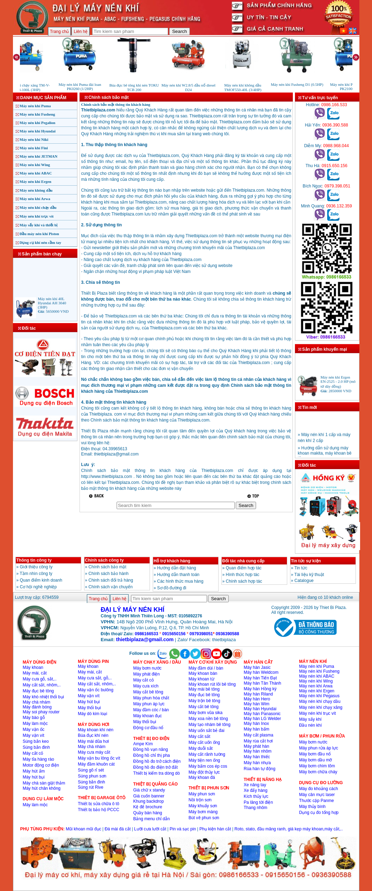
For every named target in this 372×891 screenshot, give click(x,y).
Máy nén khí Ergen (35, 181)
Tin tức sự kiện (306, 560)
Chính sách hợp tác (244, 581)
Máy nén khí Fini (34, 148)
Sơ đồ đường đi (171, 587)
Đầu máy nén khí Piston (39, 234)
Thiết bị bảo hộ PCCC (98, 809)
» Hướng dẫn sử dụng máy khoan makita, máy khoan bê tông (324, 454)
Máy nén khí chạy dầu (38, 207)
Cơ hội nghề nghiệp (38, 586)
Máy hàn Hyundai (260, 708)
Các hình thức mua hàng (180, 581)
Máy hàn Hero (257, 699)
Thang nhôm (255, 807)
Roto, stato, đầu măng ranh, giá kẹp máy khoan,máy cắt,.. (288, 829)
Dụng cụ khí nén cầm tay (40, 242)
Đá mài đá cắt (118, 829)
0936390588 (227, 633)
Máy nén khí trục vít (37, 216)
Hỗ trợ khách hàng (172, 560)
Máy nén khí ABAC (36, 173)
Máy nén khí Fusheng (37, 114)
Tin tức (300, 568)
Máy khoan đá (201, 777)
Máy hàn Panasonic (262, 713)
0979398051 (201, 633)
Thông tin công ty (34, 560)
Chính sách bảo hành (109, 573)
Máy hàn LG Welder (262, 718)
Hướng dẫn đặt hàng (176, 568)
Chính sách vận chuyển (111, 586)
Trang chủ (59, 31)
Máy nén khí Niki (34, 139)
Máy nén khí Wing (35, 165)
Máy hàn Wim (256, 703)
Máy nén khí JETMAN (39, 156)
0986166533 (146, 633)
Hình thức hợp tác (243, 574)
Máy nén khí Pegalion (37, 123)
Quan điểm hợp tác (244, 568)
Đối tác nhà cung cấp (243, 560)
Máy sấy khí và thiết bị (39, 225)
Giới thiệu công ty (36, 566)
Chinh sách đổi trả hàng (111, 580)
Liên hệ (81, 31)
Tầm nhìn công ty (36, 573)
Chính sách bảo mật (107, 566)
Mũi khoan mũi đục (83, 829)
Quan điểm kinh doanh (41, 580)
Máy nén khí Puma (35, 106)
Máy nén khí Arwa (35, 199)
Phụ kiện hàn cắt (215, 829)
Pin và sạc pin (183, 829)
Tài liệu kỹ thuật (309, 574)
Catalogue (304, 580)
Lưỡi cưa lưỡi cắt (150, 829)
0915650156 (174, 633)
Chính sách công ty (104, 560)
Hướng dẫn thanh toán (178, 574)
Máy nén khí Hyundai (38, 131)
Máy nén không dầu (36, 190)
